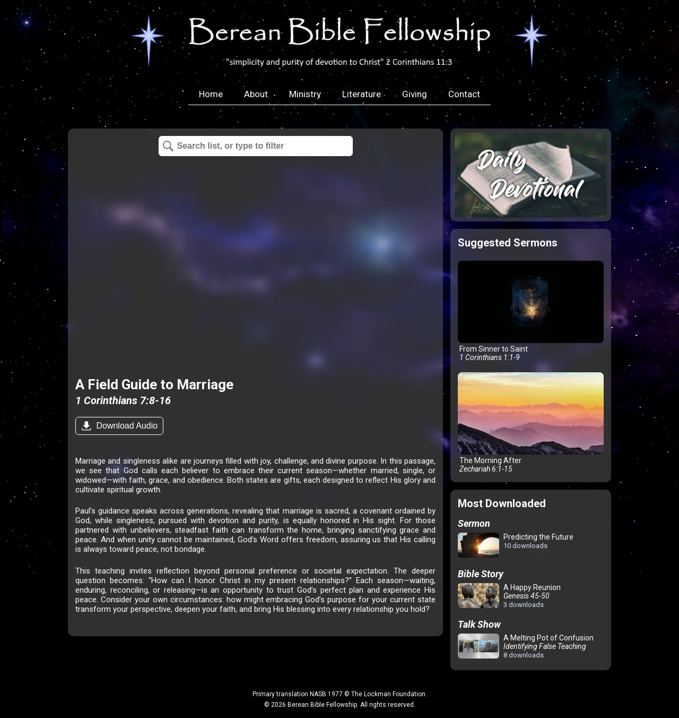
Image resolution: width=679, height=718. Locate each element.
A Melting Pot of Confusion (526, 646)
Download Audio (126, 425)
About (256, 94)
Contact (464, 94)
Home (211, 94)
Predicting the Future (515, 546)
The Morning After (531, 422)
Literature (361, 94)
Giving (414, 94)
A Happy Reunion (509, 596)
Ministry (305, 94)
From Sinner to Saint (531, 311)
